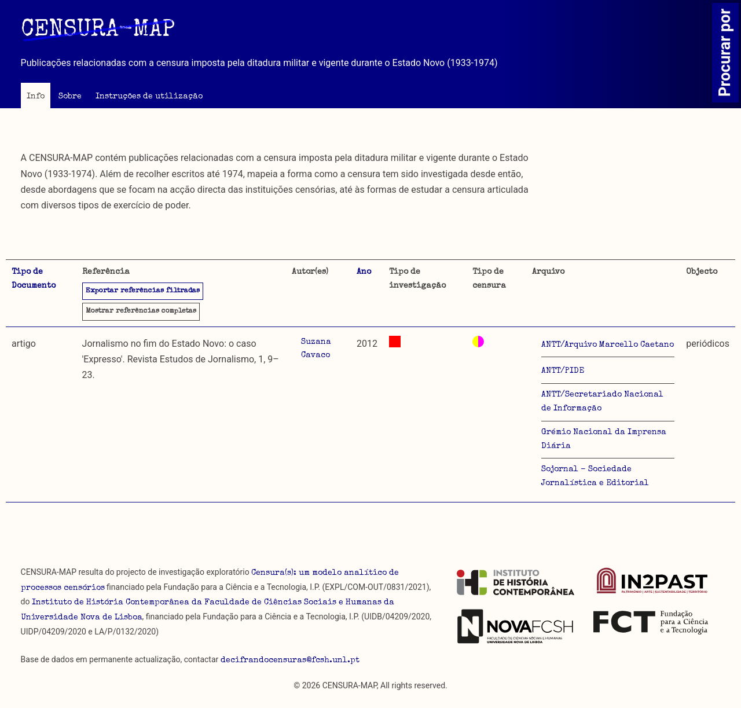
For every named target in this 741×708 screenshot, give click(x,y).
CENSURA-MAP (98, 30)
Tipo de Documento (34, 279)
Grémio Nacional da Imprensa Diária (603, 439)
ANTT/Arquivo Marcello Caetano (607, 345)
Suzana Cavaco (316, 349)
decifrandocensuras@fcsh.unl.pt (290, 660)
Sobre (70, 97)
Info (36, 97)
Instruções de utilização (149, 97)
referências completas (141, 311)
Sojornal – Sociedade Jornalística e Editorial (595, 476)
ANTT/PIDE (562, 371)
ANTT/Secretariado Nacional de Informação (602, 402)
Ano (364, 272)
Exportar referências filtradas (143, 291)
